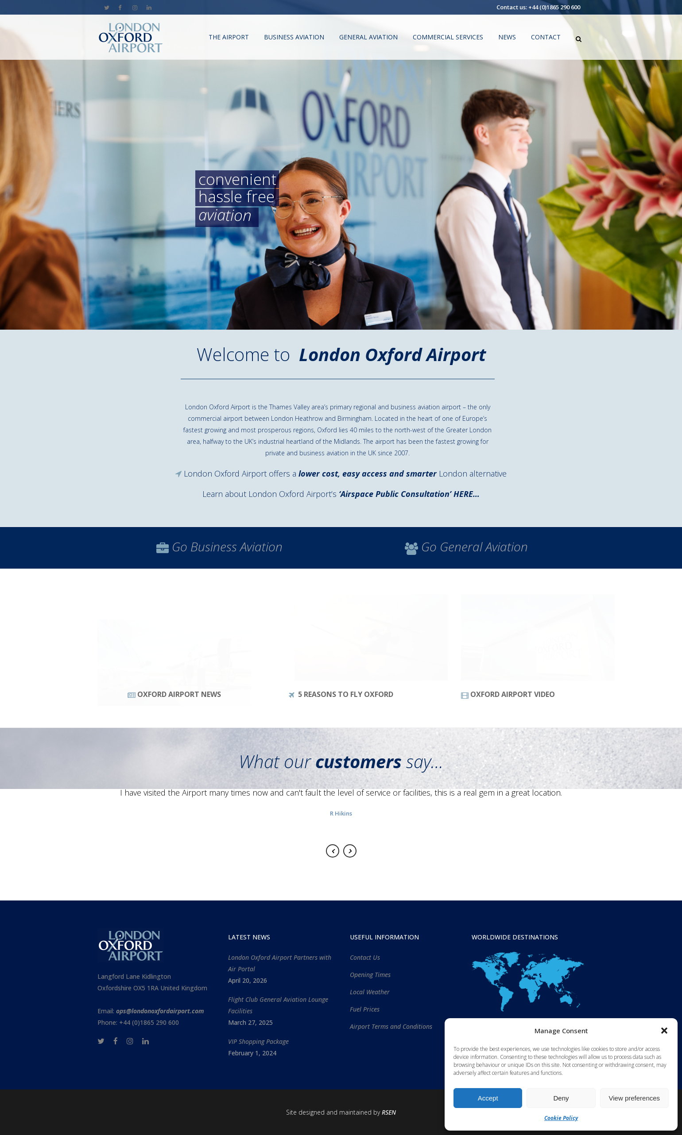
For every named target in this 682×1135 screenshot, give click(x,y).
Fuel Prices (365, 1009)
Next (349, 851)
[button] (664, 1030)
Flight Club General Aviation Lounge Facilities (278, 1005)
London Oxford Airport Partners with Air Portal (279, 963)
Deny (561, 1098)
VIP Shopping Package (258, 1041)
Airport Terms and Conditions (391, 1026)
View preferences (634, 1098)
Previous (332, 851)
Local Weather (370, 992)
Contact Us (365, 957)
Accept (488, 1098)
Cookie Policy (561, 1118)
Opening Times (370, 974)
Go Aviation (227, 546)
